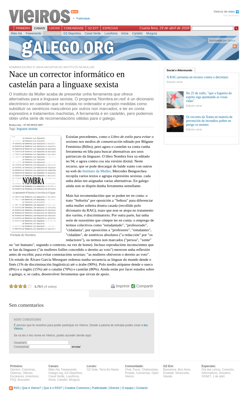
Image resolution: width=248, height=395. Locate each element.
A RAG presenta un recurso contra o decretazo (197, 77)
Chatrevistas (150, 369)
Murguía (151, 33)
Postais (129, 373)
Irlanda (167, 376)
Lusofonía (111, 33)
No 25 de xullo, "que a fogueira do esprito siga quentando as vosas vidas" (209, 97)
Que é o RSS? (53, 388)
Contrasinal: (21, 346)
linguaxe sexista (27, 129)
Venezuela (182, 373)
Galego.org (52, 33)
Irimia (124, 33)
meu (233, 11)
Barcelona (169, 369)
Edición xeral (174, 81)
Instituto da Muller (96, 171)
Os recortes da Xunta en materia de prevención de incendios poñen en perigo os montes (209, 120)
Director (114, 388)
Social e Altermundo (179, 70)
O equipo (128, 388)
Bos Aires (184, 369)
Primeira (23, 28)
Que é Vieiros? (31, 388)
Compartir (144, 286)
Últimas (27, 373)
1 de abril (219, 376)
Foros (136, 369)
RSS (14, 388)
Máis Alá (16, 33)
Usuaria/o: (20, 342)
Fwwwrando (33, 33)
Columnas (28, 369)
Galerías (15, 373)
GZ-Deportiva (72, 33)
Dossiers (224, 373)
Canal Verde (93, 33)
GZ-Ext (93, 28)
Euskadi (168, 373)
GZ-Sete (92, 369)
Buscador (24, 379)
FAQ (13, 379)
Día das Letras (211, 369)
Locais (54, 28)
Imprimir (123, 286)
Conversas (143, 373)
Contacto (142, 388)
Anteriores (32, 376)
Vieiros (44, 17)
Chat (128, 369)
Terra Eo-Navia (109, 369)
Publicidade (83, 18)
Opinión (15, 369)
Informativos (209, 373)
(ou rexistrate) (231, 15)
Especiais (110, 28)
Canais (39, 28)
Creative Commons (77, 388)
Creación (228, 369)
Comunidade (74, 28)
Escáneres (17, 376)
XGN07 (206, 376)
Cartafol (137, 33)
